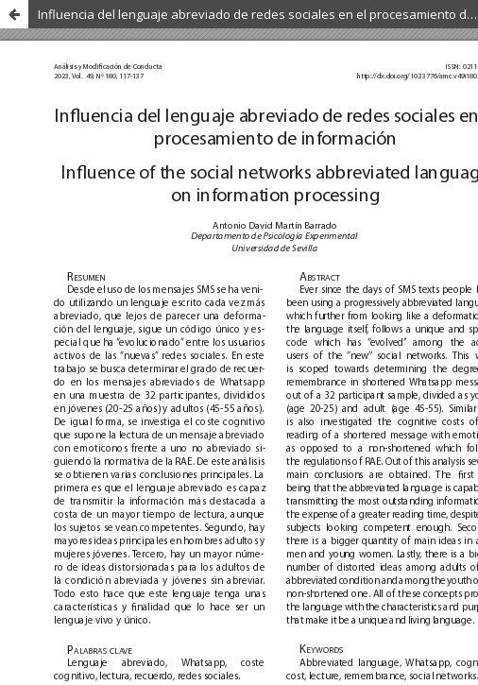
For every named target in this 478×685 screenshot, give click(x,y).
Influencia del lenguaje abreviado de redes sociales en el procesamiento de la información (258, 14)
